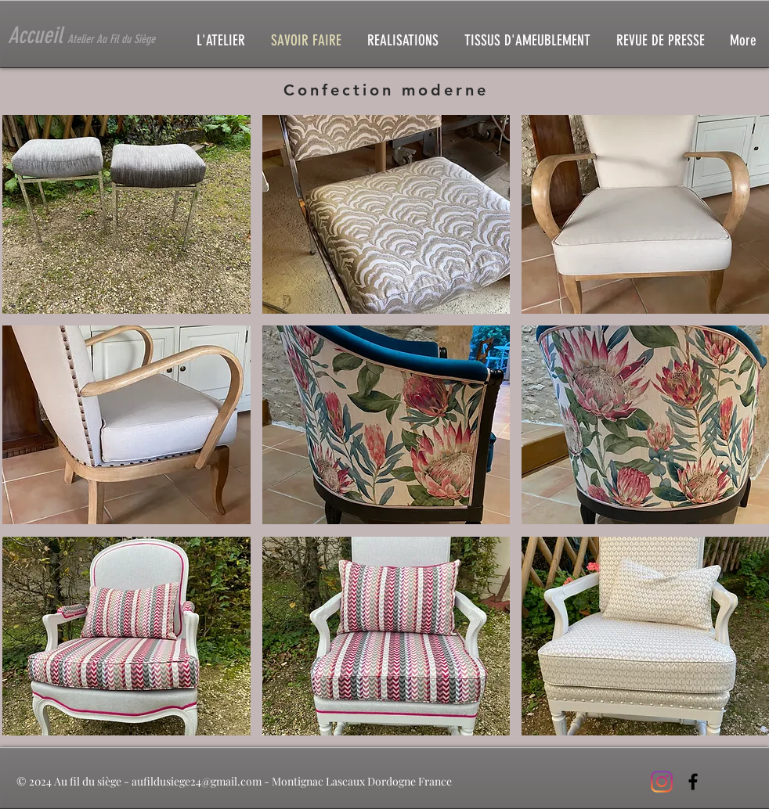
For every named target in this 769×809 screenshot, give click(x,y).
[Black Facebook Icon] (693, 782)
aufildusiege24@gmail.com (197, 781)
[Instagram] (662, 782)
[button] (126, 214)
